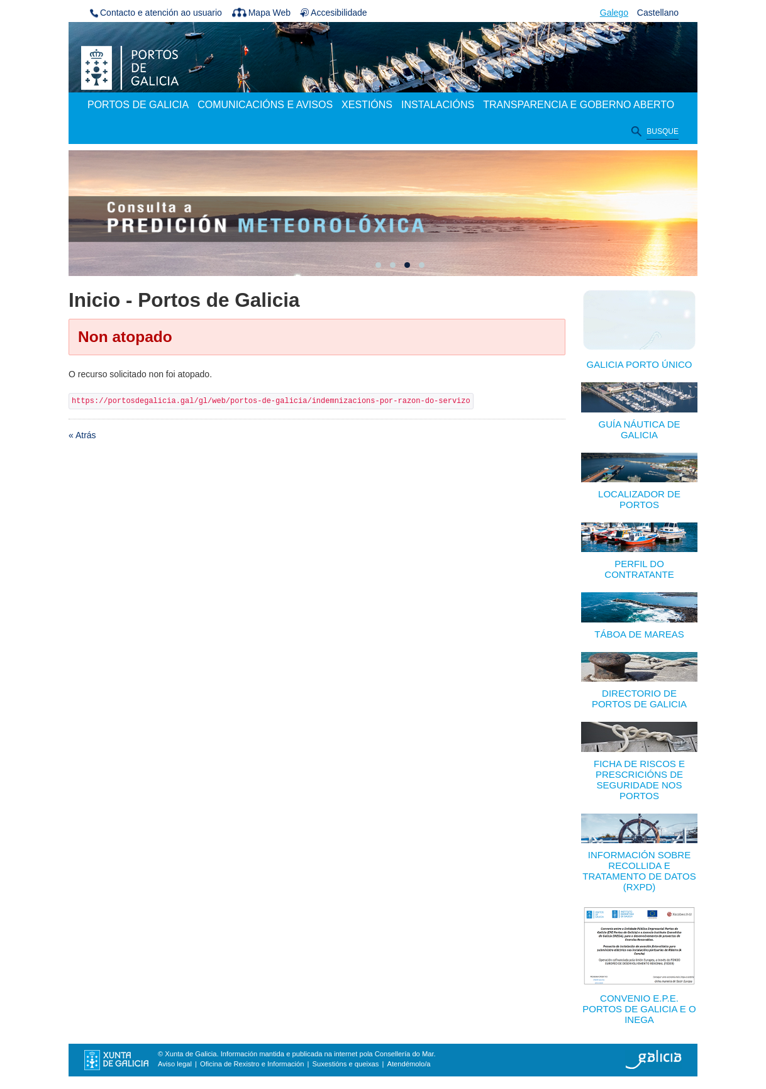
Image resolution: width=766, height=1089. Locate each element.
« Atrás (82, 435)
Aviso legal (175, 1064)
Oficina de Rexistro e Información (252, 1064)
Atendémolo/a (408, 1064)
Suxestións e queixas (346, 1064)
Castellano (658, 13)
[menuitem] (138, 106)
